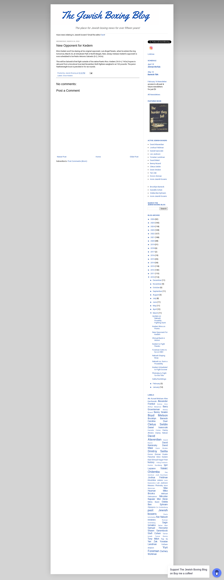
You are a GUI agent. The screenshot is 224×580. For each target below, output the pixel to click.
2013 (153, 266)
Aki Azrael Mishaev (156, 398)
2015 (153, 259)
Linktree (151, 54)
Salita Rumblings (159, 379)
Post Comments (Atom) (77, 161)
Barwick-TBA (153, 74)
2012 (153, 270)
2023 (153, 230)
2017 (153, 252)
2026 (153, 219)
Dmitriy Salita (158, 451)
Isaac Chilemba (158, 470)
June (155, 302)
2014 (153, 263)
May (155, 306)
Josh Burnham (161, 475)
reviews (152, 520)
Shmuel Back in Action (158, 339)
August (156, 295)
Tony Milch (153, 539)
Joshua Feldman (157, 148)
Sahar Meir (163, 525)
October (156, 287)
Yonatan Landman (157, 157)
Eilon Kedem (68, 76)
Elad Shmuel (153, 460)
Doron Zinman (156, 176)
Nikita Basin (153, 502)
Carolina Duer (158, 421)
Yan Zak (153, 173)
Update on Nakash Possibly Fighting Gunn (159, 319)
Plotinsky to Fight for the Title (159, 374)
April (155, 309)
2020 (153, 241)
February (156, 383)
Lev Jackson (155, 154)
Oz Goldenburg (162, 507)
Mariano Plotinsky (155, 485)
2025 (153, 223)
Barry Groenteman (158, 408)
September (157, 291)
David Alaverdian (157, 144)
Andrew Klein (162, 404)
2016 (153, 255)
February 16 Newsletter (157, 81)
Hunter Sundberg (155, 465)
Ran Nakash (162, 517)
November (157, 284)
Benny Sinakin (161, 412)
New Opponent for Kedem (160, 333)
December (157, 280)
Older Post (134, 157)
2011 (153, 273)
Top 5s (164, 539)
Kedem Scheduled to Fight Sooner (159, 368)
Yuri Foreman (158, 549)
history (151, 462)
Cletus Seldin (155, 167)
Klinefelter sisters (155, 480)
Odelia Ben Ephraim (158, 193)
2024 (153, 226)
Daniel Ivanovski (156, 151)
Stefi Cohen (154, 533)
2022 (153, 234)
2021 (153, 237)
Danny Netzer (161, 433)
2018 (153, 248)
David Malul (155, 160)
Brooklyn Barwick (157, 187)
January (156, 387)
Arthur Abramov (154, 407)
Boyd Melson (158, 415)
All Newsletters (154, 94)
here (103, 35)
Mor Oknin (162, 499)
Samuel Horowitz (158, 528)
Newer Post (61, 157)
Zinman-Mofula (154, 67)
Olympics (151, 507)
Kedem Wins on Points (158, 327)
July (155, 298)
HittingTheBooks (162, 463)
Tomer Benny (161, 536)
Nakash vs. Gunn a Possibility (159, 362)
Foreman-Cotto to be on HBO (159, 351)
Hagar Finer (163, 460)
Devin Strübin (155, 170)
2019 (153, 244)
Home (98, 157)
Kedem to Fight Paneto (158, 345)
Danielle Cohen (156, 190)
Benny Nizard (155, 163)
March (155, 313)
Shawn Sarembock (158, 530)
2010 (153, 277)
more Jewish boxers (158, 179)
